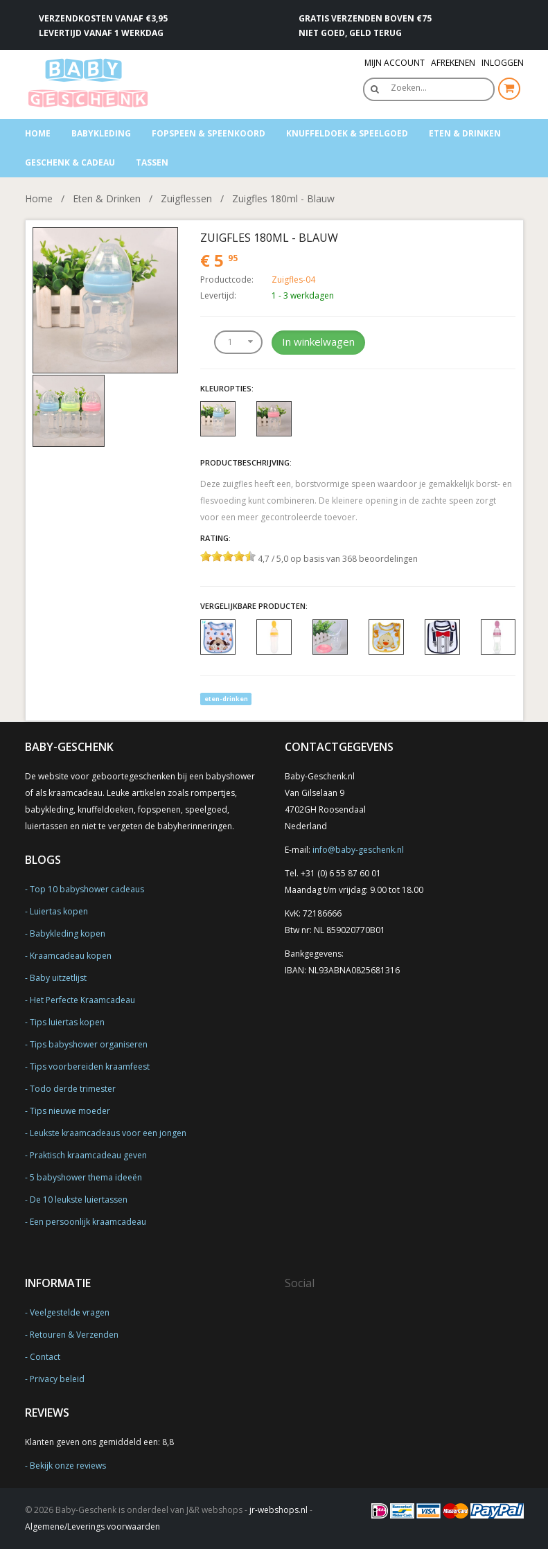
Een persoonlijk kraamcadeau (88, 1222)
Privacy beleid (57, 1379)
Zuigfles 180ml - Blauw (283, 198)
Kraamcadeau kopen (71, 956)
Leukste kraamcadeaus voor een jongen (108, 1133)
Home (38, 133)
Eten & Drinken (465, 133)
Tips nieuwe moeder (70, 1111)
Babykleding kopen (67, 933)
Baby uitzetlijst (58, 978)
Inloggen (502, 63)
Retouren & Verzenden (74, 1334)
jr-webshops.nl (278, 1510)
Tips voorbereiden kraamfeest (90, 1066)
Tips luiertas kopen (67, 1022)
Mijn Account (394, 63)
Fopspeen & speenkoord (208, 133)
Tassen (152, 162)
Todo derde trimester (73, 1089)
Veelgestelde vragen (69, 1312)
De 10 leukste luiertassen (78, 1199)
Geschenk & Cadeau (70, 162)
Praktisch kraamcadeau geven (88, 1155)
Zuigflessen (186, 198)
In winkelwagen (318, 341)
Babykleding (101, 133)
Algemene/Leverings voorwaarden (92, 1526)
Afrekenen (453, 63)
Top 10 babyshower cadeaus (87, 889)
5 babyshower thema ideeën (86, 1177)
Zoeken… (409, 88)
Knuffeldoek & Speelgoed (347, 133)
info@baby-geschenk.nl (358, 850)
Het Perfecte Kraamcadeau (82, 1000)
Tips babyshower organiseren (89, 1044)
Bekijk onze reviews (68, 1465)
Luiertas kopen (59, 911)
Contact (45, 1357)
